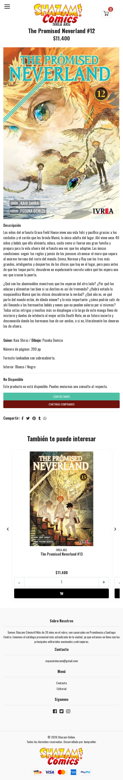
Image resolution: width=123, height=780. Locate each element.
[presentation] (7, 528)
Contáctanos (61, 396)
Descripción (12, 225)
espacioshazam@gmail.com (61, 660)
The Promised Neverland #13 (61, 554)
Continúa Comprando (62, 404)
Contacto (61, 683)
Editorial (61, 688)
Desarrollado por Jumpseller (79, 741)
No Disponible (13, 379)
